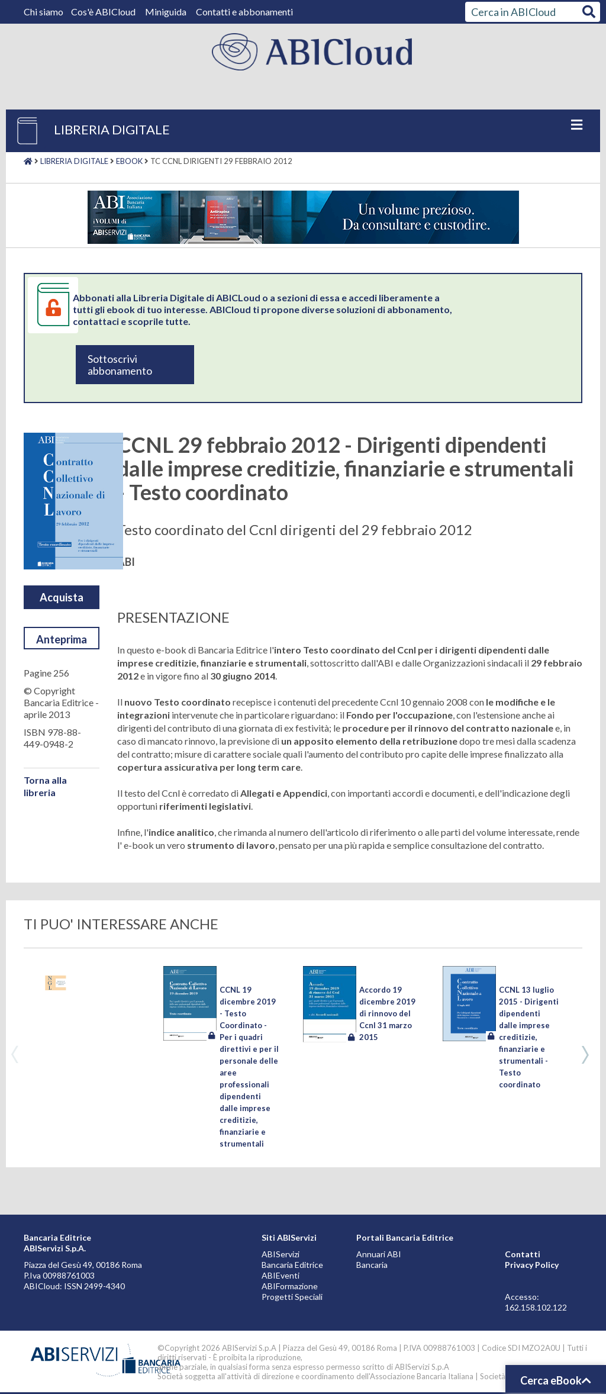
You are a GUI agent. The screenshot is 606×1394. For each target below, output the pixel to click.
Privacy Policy (532, 1265)
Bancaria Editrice (292, 1265)
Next (585, 1055)
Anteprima (61, 639)
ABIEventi (280, 1275)
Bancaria (372, 1265)
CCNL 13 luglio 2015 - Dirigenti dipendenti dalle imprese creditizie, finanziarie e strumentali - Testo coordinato (529, 1037)
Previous (15, 1055)
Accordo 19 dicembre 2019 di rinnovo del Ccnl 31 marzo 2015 (387, 1013)
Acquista (61, 597)
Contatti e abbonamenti (244, 11)
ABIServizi (280, 1254)
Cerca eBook (555, 1380)
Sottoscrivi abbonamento (120, 364)
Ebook (129, 161)
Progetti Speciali (292, 1297)
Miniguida (165, 11)
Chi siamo (44, 11)
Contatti (522, 1254)
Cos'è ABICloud (104, 11)
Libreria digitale (74, 161)
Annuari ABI (378, 1254)
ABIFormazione (290, 1286)
